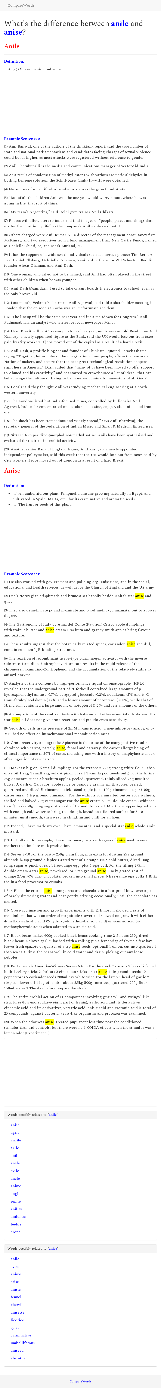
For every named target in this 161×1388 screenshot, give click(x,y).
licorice (17, 1320)
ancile (16, 1140)
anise (13, 32)
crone (15, 1232)
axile (15, 1148)
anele (15, 1163)
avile (15, 1171)
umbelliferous (23, 1343)
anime (16, 1186)
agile (15, 1132)
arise (15, 1282)
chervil (17, 1305)
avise (15, 1267)
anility (16, 1209)
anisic (16, 1289)
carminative (21, 1335)
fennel (16, 1297)
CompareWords (20, 5)
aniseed (17, 1350)
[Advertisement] (80, 104)
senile (16, 1201)
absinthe (18, 1358)
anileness (18, 1216)
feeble (16, 1224)
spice (15, 1327)
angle (15, 1194)
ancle (15, 1178)
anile (120, 24)
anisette (17, 1312)
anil (14, 1156)
